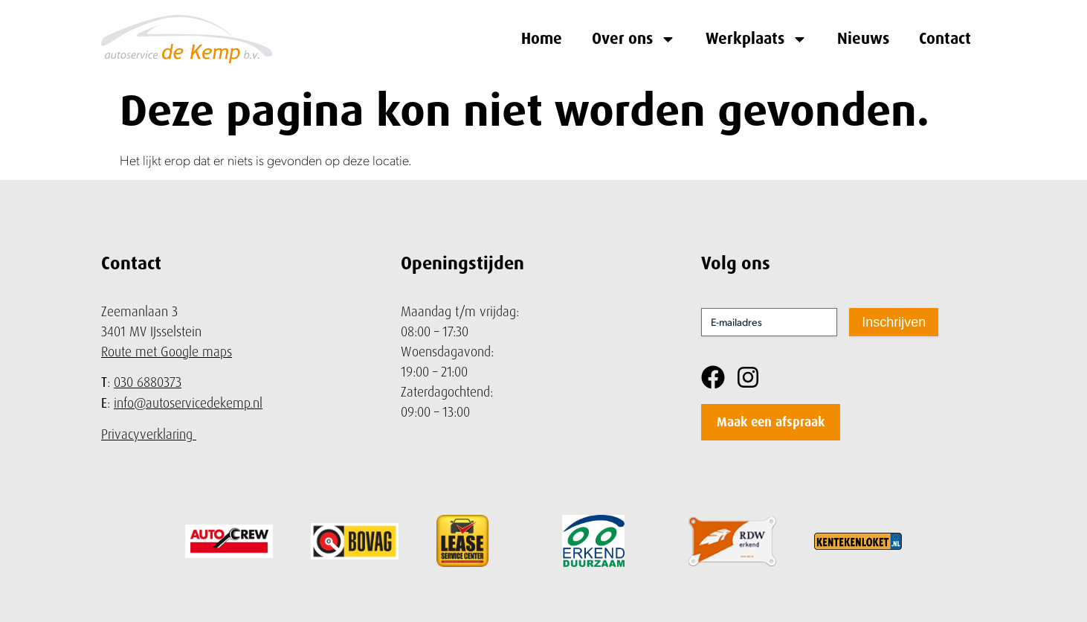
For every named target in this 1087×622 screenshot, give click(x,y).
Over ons (634, 39)
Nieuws (863, 38)
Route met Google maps (166, 351)
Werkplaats (756, 39)
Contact (945, 38)
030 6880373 (147, 382)
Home (541, 38)
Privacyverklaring (147, 434)
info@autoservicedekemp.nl (188, 402)
